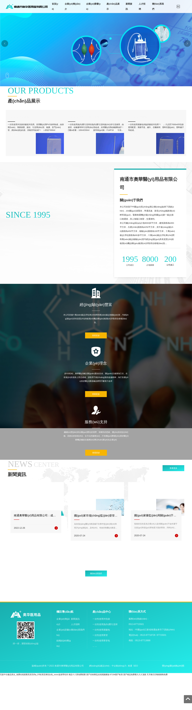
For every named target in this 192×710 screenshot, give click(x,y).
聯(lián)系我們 (78, 665)
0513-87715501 (136, 659)
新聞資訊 (75, 654)
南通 (130, 701)
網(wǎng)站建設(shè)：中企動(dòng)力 (108, 701)
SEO (135, 701)
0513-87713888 (142, 675)
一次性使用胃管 (100, 670)
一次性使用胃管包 (101, 675)
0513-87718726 (147, 670)
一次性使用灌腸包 (144, 116)
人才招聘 (75, 659)
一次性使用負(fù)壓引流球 (89, 116)
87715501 (161, 670)
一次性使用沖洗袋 (24, 116)
